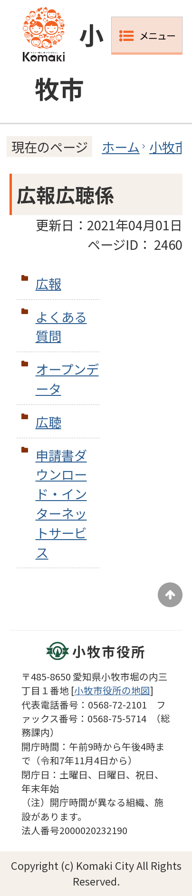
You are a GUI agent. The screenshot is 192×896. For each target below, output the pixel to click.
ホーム (121, 146)
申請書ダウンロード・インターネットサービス (61, 503)
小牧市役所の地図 (112, 690)
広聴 (48, 421)
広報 (48, 283)
